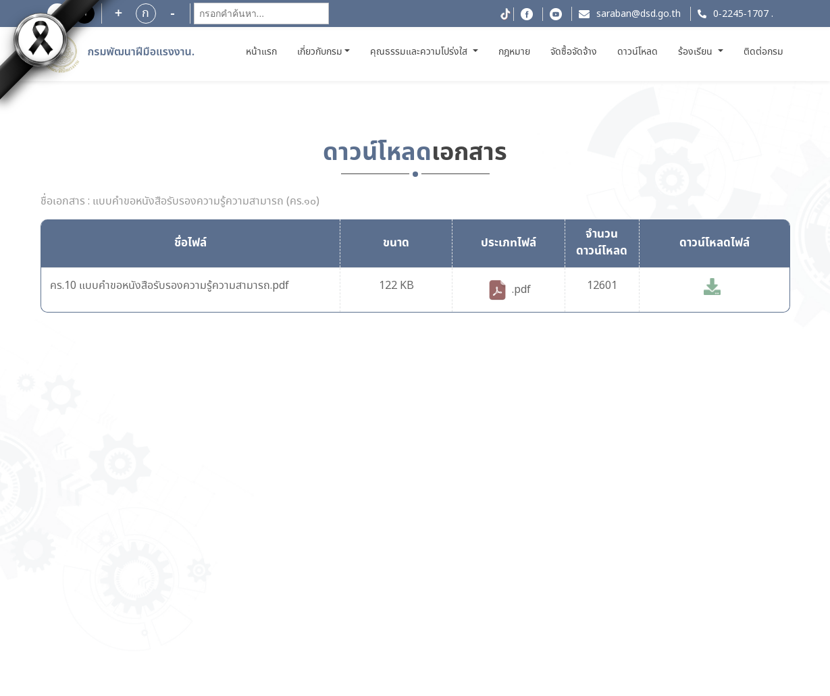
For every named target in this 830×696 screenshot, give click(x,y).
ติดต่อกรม (763, 52)
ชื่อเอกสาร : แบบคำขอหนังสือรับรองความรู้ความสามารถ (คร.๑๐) (180, 201)
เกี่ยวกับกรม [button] (319, 52)
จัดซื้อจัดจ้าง (573, 52)
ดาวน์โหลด (637, 52)
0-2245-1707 (741, 14)
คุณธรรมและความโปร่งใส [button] (420, 52)
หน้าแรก (263, 52)
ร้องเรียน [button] (696, 52)
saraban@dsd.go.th (638, 14)
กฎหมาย (514, 52)
